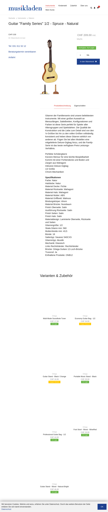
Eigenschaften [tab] (80, 106)
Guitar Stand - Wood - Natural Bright (54, 487)
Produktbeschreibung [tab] (62, 106)
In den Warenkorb (88, 62)
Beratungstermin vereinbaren (22, 51)
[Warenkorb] (98, 8)
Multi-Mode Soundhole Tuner (54, 318)
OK (102, 507)
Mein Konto (50, 10)
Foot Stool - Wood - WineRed (85, 430)
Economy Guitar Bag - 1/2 (85, 318)
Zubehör (73, 6)
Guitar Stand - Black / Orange (54, 376)
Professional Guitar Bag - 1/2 (54, 434)
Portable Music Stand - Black (85, 376)
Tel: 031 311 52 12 (17, 46)
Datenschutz (6, 509)
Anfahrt (11, 57)
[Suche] (91, 8)
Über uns (84, 6)
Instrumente (50, 6)
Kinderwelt (62, 6)
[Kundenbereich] (94, 8)
